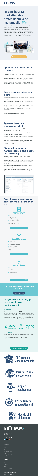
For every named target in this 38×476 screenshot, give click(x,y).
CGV (5, 453)
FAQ (5, 448)
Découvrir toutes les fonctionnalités (19, 228)
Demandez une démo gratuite (19, 56)
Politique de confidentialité (10, 455)
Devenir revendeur (8, 468)
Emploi (5, 466)
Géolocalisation (7, 444)
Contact (5, 464)
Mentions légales (8, 451)
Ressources (6, 446)
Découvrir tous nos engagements (19, 348)
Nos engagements (8, 463)
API (4, 449)
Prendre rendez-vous (19, 293)
